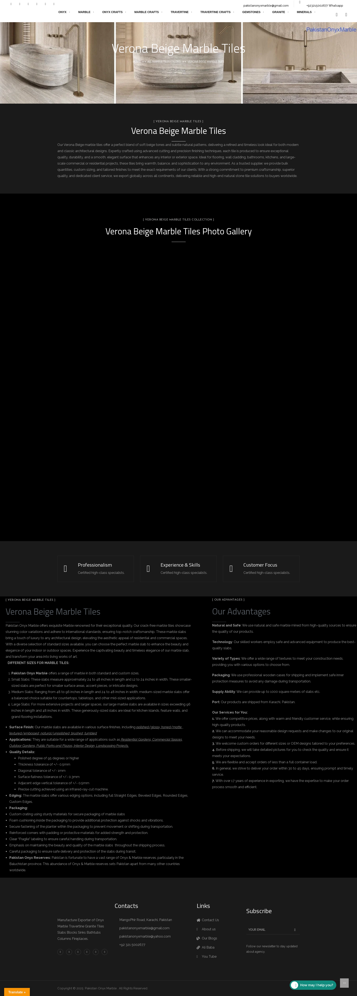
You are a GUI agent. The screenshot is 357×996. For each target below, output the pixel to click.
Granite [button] (278, 12)
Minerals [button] (304, 12)
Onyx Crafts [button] (112, 12)
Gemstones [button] (251, 12)
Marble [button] (84, 12)
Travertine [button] (180, 12)
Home (136, 61)
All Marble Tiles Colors (164, 61)
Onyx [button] (62, 12)
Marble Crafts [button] (146, 12)
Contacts (126, 905)
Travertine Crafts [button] (215, 12)
